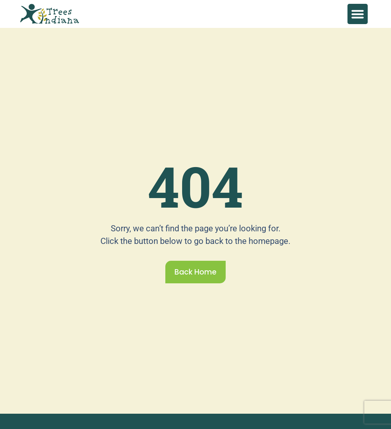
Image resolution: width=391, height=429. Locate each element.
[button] (357, 14)
